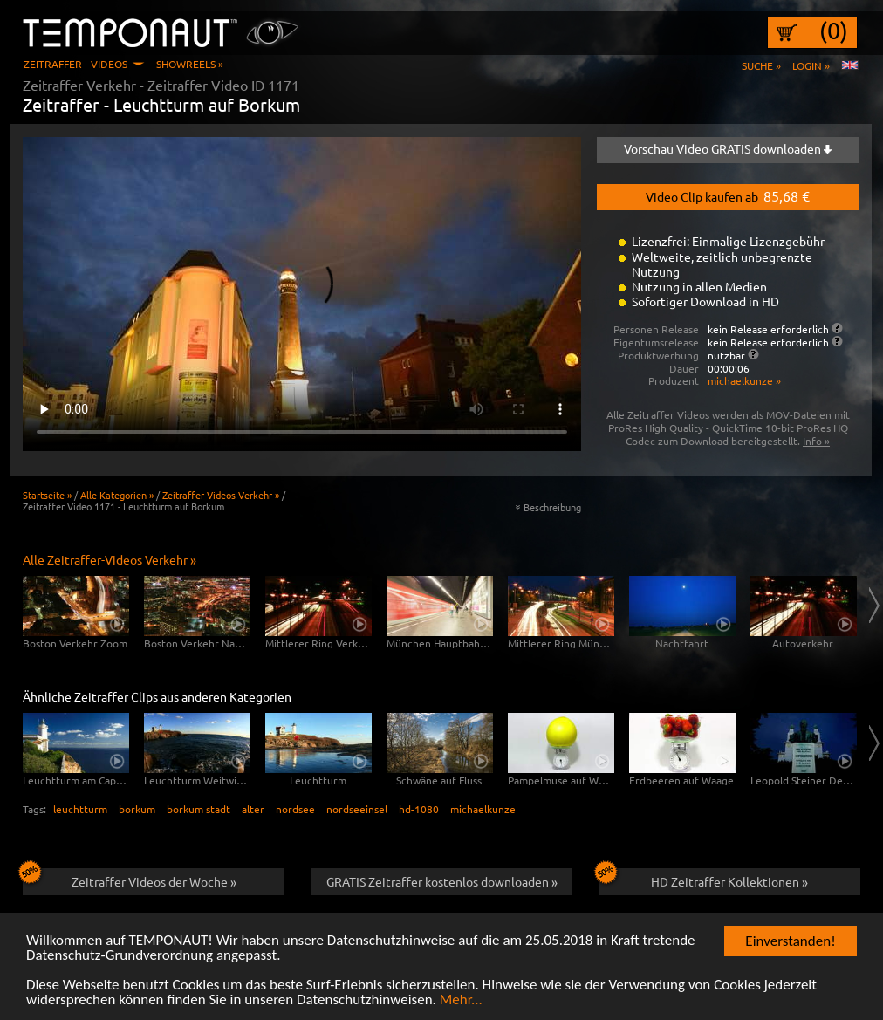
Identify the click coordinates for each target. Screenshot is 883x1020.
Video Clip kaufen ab (728, 195)
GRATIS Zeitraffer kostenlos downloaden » (442, 881)
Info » (816, 441)
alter (253, 809)
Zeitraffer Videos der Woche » (129, 878)
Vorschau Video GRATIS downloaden (728, 148)
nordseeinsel (356, 809)
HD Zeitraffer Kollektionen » (703, 878)
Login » (811, 65)
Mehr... (461, 1001)
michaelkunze (483, 809)
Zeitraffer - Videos (75, 64)
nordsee (295, 809)
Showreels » (189, 64)
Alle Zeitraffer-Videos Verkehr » (109, 559)
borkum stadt (198, 809)
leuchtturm (80, 809)
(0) (833, 30)
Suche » (761, 65)
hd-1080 (419, 809)
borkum (137, 809)
